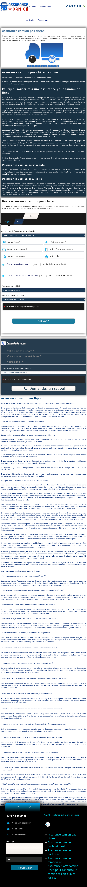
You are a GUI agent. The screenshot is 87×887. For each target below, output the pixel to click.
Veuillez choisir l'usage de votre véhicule (18, 231)
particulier (30, 20)
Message (10, 841)
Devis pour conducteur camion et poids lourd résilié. (62, 873)
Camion (32, 6)
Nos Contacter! (24, 867)
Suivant (43, 321)
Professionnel (45, 6)
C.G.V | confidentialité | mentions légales (61, 815)
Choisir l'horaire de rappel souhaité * (16, 368)
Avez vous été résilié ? (11, 286)
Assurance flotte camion (63, 866)
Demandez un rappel (43, 388)
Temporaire (43, 20)
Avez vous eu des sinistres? (13, 295)
